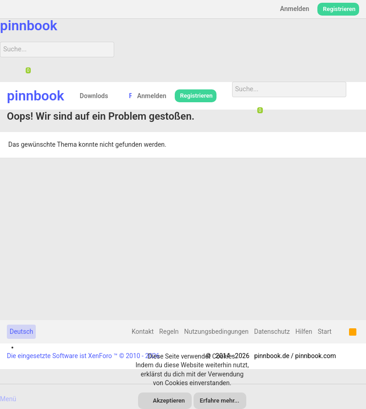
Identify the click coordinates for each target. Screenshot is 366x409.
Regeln (168, 331)
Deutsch (21, 331)
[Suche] (56, 49)
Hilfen (303, 331)
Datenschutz (272, 331)
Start (325, 331)
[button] (115, 95)
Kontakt (143, 331)
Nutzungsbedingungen (216, 331)
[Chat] (25, 71)
